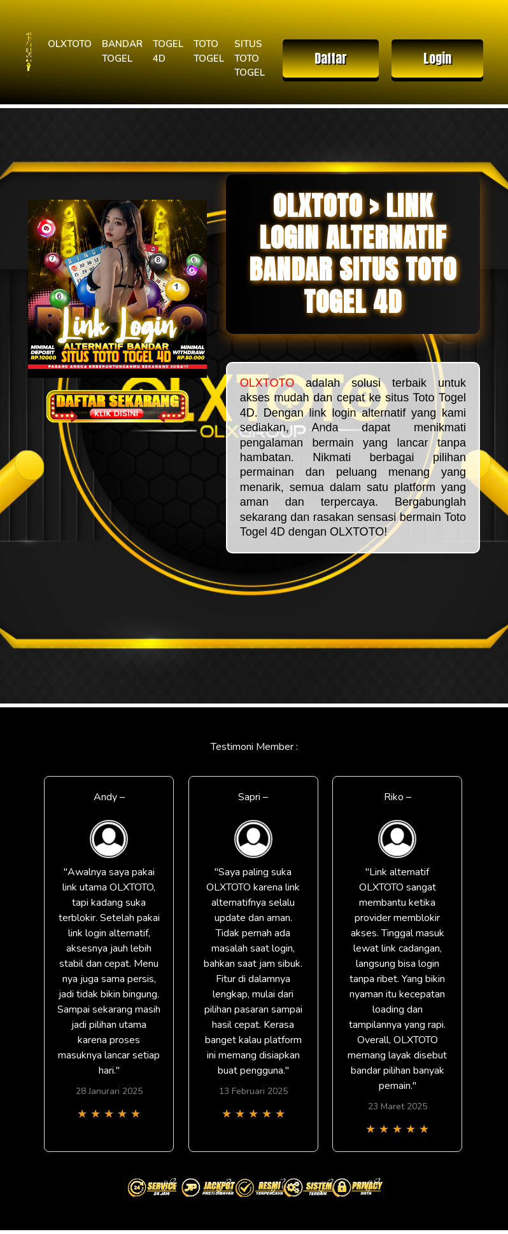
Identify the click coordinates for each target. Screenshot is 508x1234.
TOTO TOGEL (209, 51)
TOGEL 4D (168, 51)
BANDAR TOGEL (122, 51)
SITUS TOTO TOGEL (249, 58)
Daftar (330, 58)
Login (437, 58)
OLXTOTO (70, 44)
